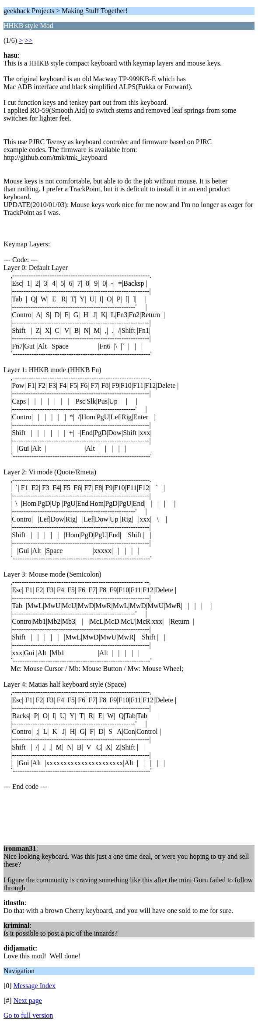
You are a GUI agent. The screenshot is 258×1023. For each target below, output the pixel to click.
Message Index (35, 985)
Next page (28, 1000)
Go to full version (28, 1015)
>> (28, 40)
